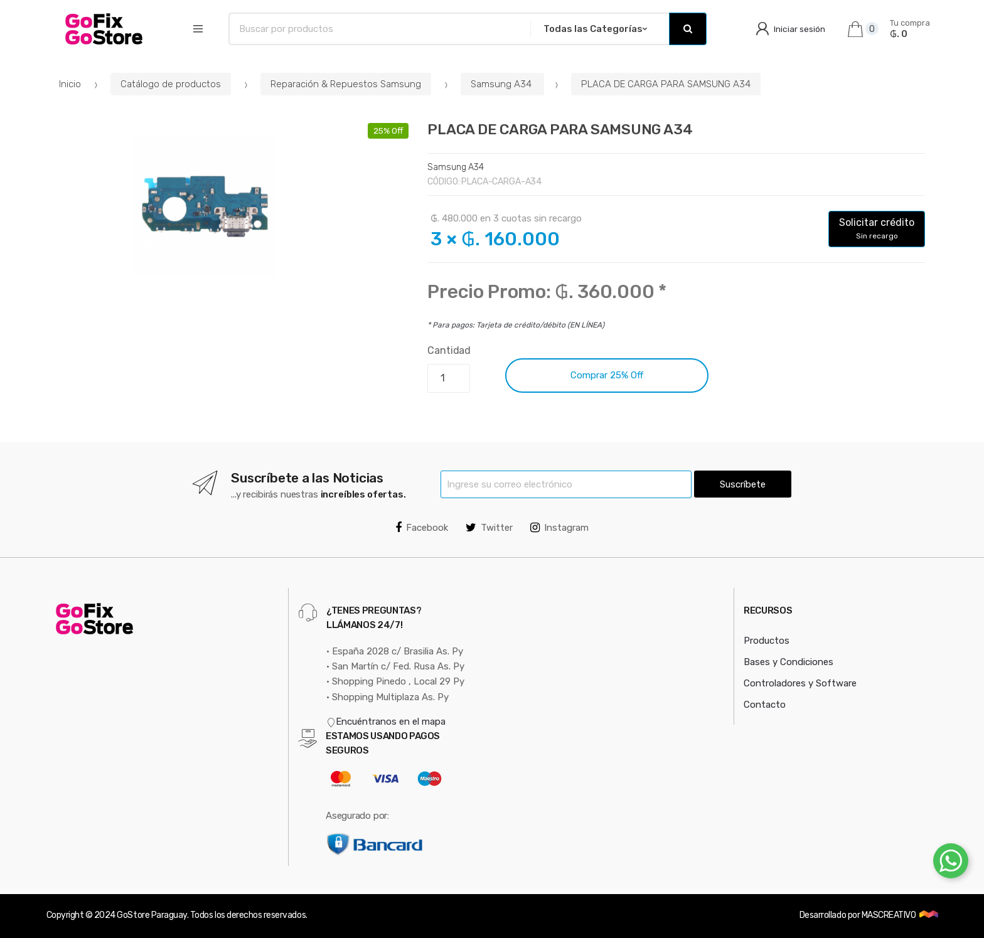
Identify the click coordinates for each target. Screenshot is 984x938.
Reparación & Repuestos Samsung (345, 84)
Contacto (765, 704)
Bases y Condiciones (788, 662)
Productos (766, 640)
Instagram (559, 527)
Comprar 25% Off (606, 375)
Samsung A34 (502, 84)
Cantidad (449, 350)
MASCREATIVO (889, 915)
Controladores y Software (800, 683)
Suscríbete (743, 484)
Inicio (70, 84)
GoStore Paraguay (151, 915)
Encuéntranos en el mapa (386, 721)
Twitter (489, 527)
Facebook (421, 527)
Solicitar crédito (876, 228)
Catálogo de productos (170, 84)
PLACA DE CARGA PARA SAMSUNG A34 (666, 84)
